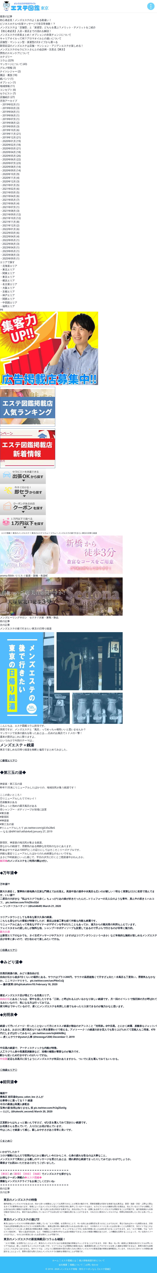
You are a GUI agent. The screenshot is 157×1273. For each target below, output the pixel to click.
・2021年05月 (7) (9, 199)
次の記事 (5, 624)
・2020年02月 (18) (10, 144)
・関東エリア (7, 273)
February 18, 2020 (46, 984)
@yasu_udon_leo (25, 1096)
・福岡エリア (7, 306)
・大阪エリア (7, 287)
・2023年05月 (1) (9, 251)
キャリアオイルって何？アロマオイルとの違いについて (30, 38)
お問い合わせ (91, 1264)
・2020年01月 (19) (10, 141)
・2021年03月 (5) (9, 192)
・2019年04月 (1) (9, 111)
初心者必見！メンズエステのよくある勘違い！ (26, 20)
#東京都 (4, 813)
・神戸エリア (7, 295)
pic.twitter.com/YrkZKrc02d (22, 902)
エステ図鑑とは (68, 1260)
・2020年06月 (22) (10, 159)
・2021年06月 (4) (9, 203)
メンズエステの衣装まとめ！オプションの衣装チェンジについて (35, 34)
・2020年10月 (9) (9, 174)
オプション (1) (8, 82)
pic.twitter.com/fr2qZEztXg (50, 1107)
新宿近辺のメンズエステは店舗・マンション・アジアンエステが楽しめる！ (41, 45)
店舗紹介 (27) (7, 97)
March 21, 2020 (52, 906)
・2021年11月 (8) (9, 221)
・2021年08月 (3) (9, 210)
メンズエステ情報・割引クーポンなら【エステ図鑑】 (85, 1268)
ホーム (55, 1260)
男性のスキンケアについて (14, 53)
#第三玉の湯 (7, 824)
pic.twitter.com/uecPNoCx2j (47, 980)
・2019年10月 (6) (9, 130)
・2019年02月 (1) (9, 104)
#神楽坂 (4, 820)
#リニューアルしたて (12, 827)
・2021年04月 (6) (9, 196)
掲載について (76, 1264)
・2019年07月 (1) (9, 119)
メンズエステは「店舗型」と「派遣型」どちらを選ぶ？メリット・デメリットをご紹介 (48, 27)
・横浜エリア (7, 280)
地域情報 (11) (7, 86)
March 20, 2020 (43, 1111)
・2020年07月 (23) (10, 163)
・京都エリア (7, 291)
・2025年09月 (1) (9, 258)
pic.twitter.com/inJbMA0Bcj (49, 1033)
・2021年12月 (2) (9, 225)
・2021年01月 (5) (9, 185)
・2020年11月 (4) (9, 177)
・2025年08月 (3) (9, 254)
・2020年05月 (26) (10, 155)
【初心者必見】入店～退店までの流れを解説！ (26, 31)
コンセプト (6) (8, 89)
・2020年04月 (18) (10, 152)
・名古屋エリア (8, 284)
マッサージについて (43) (13, 64)
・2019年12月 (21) (10, 137)
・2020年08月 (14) (10, 166)
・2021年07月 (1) (9, 207)
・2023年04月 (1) (9, 247)
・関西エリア (7, 298)
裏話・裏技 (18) (8, 75)
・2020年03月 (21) (10, 148)
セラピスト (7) (8, 93)
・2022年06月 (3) (9, 243)
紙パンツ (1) (6, 78)
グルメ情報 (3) (8, 67)
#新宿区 (4, 816)
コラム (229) (7, 60)
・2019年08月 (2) (9, 122)
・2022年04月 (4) (9, 236)
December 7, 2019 (64, 1037)
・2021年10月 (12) (10, 218)
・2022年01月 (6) (9, 229)
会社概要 (63, 1264)
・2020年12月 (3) (9, 181)
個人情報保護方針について (92, 1260)
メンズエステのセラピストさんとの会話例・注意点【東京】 (33, 49)
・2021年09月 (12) (10, 214)
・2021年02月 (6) (9, 188)
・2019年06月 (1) (9, 115)
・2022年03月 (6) (9, 232)
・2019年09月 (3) (9, 126)
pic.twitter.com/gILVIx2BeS (39, 827)
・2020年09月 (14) (10, 170)
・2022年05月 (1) (9, 240)
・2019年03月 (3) (9, 108)
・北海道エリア (8, 265)
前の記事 (5, 621)
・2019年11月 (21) (10, 133)
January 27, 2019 (42, 831)
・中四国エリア (8, 302)
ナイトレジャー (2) (10, 71)
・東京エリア (7, 276)
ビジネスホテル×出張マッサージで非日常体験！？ (27, 23)
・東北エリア (7, 269)
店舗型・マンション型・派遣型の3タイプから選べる (29, 42)
